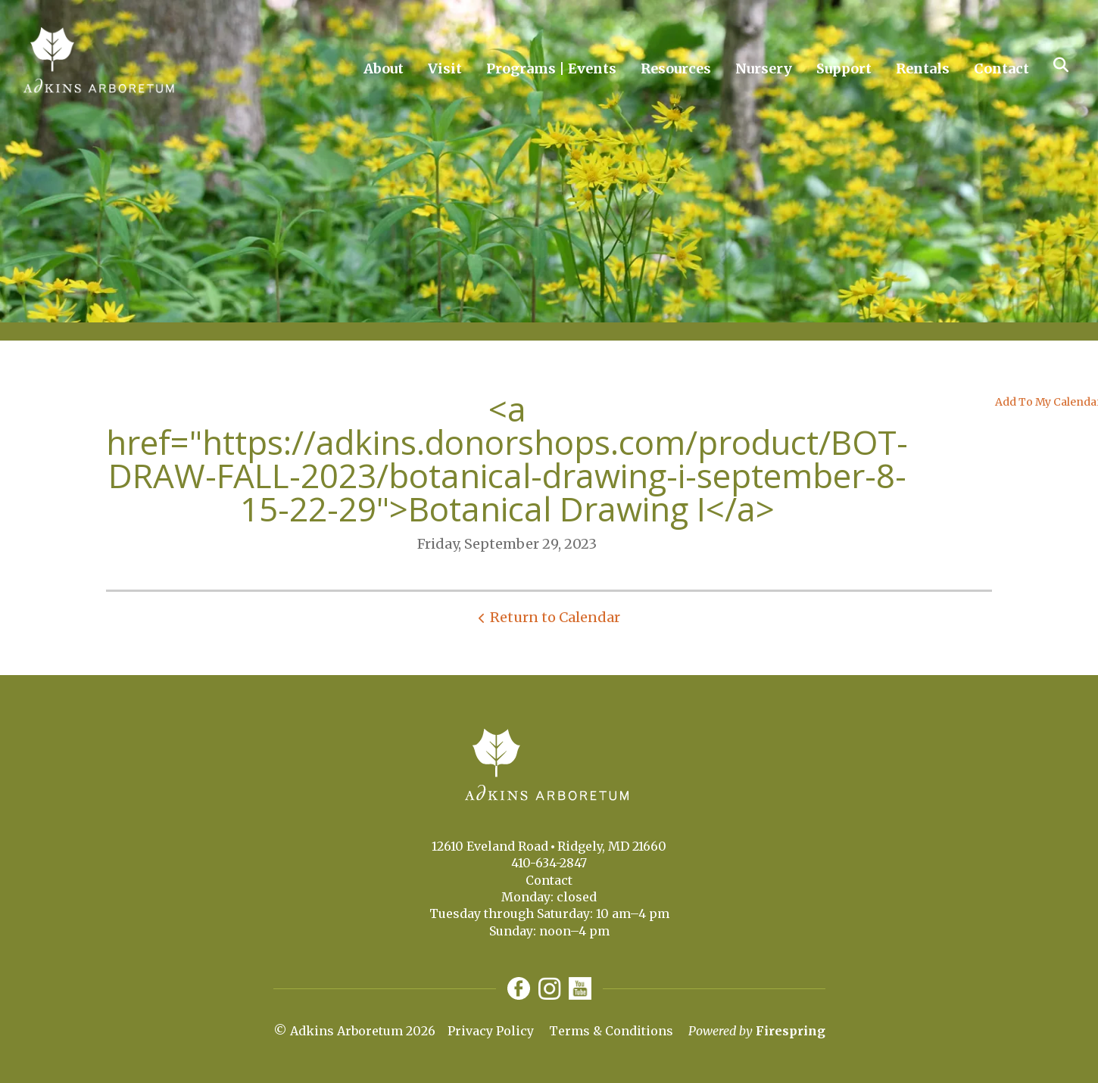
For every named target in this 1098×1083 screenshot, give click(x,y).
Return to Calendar (555, 617)
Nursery (763, 68)
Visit (445, 68)
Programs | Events (551, 68)
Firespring (790, 1030)
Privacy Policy (491, 1030)
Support (844, 68)
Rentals (923, 68)
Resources (676, 68)
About (383, 68)
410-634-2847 (549, 862)
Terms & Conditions (611, 1030)
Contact (1001, 68)
